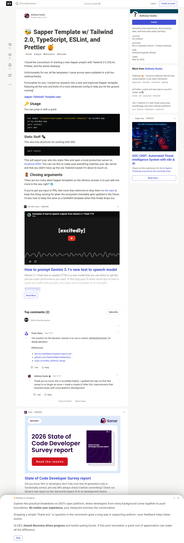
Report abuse (80, 401)
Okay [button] (18, 538)
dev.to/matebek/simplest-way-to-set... (53, 353)
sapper (38, 54)
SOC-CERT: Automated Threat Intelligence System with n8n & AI (153, 159)
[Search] (17, 3)
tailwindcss (49, 54)
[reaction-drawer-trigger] (10, 46)
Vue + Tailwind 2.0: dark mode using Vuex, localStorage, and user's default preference (154, 106)
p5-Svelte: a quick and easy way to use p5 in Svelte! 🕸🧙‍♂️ (154, 92)
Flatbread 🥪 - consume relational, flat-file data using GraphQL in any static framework (154, 79)
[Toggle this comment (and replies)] (26, 338)
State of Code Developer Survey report (58, 478)
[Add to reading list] (10, 66)
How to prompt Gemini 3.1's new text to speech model (71, 269)
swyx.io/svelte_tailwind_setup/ (50, 360)
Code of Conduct (65, 401)
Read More (31, 295)
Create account (168, 3)
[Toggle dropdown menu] (118, 207)
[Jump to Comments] (10, 56)
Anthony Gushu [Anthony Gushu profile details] (41, 376)
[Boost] (10, 75)
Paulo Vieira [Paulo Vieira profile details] (37, 333)
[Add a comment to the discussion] (75, 322)
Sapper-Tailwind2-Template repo (42, 96)
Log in (153, 3)
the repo (109, 190)
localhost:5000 (32, 164)
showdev (61, 54)
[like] (34, 367)
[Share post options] (10, 84)
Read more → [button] (154, 178)
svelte (28, 54)
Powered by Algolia (92, 4)
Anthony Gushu (38, 15)
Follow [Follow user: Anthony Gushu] (154, 22)
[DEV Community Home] (9, 3)
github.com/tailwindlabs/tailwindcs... (53, 357)
